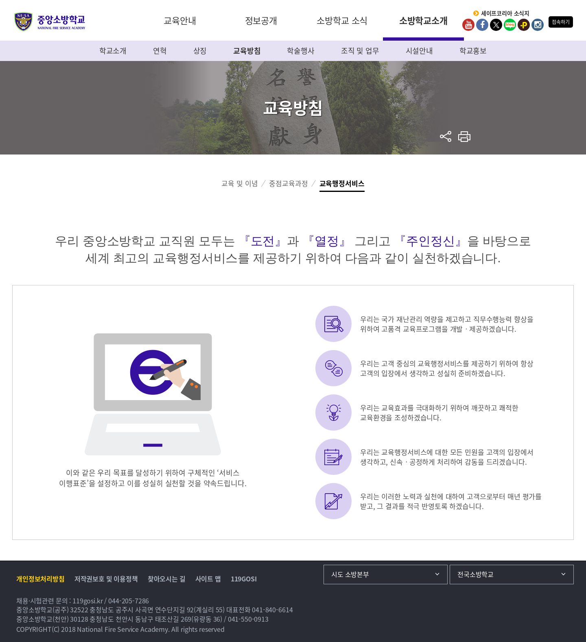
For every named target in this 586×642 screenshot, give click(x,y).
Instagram (537, 25)
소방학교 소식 (342, 20)
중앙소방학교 (49, 21)
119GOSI (244, 578)
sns (446, 136)
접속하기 (560, 22)
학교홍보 (473, 50)
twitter (496, 25)
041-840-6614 (272, 609)
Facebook (482, 25)
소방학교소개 (423, 20)
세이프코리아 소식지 (505, 13)
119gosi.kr (87, 600)
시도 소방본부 (350, 574)
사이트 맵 (208, 578)
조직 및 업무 (360, 50)
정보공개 (261, 20)
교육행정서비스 (342, 183)
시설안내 (419, 50)
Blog (510, 25)
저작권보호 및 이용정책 (106, 578)
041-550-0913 (248, 619)
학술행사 (300, 50)
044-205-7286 (128, 600)
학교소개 (113, 50)
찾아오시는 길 (167, 578)
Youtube (468, 25)
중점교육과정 (288, 183)
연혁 (160, 50)
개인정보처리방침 (40, 578)
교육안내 (180, 20)
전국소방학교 (475, 574)
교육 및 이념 (239, 183)
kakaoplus (524, 25)
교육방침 (246, 50)
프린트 (464, 136)
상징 (200, 50)
